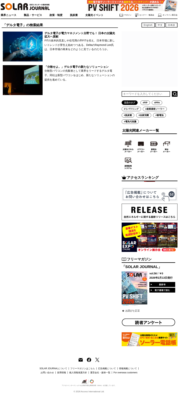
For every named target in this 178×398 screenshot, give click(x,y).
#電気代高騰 (130, 121)
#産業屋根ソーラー (154, 109)
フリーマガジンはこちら (82, 368)
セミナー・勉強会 (144, 15)
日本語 (171, 25)
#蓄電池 (159, 115)
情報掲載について (128, 368)
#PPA (157, 102)
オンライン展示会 (167, 15)
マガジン (125, 15)
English (148, 25)
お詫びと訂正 (132, 310)
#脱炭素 (128, 115)
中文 (160, 25)
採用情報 (61, 372)
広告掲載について (107, 368)
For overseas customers (125, 372)
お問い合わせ (47, 372)
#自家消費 (144, 115)
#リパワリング (131, 109)
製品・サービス (33, 15)
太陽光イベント (94, 15)
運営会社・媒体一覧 (100, 372)
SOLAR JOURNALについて (53, 368)
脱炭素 (74, 15)
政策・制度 (55, 15)
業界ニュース (8, 15)
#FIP (145, 102)
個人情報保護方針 (78, 372)
